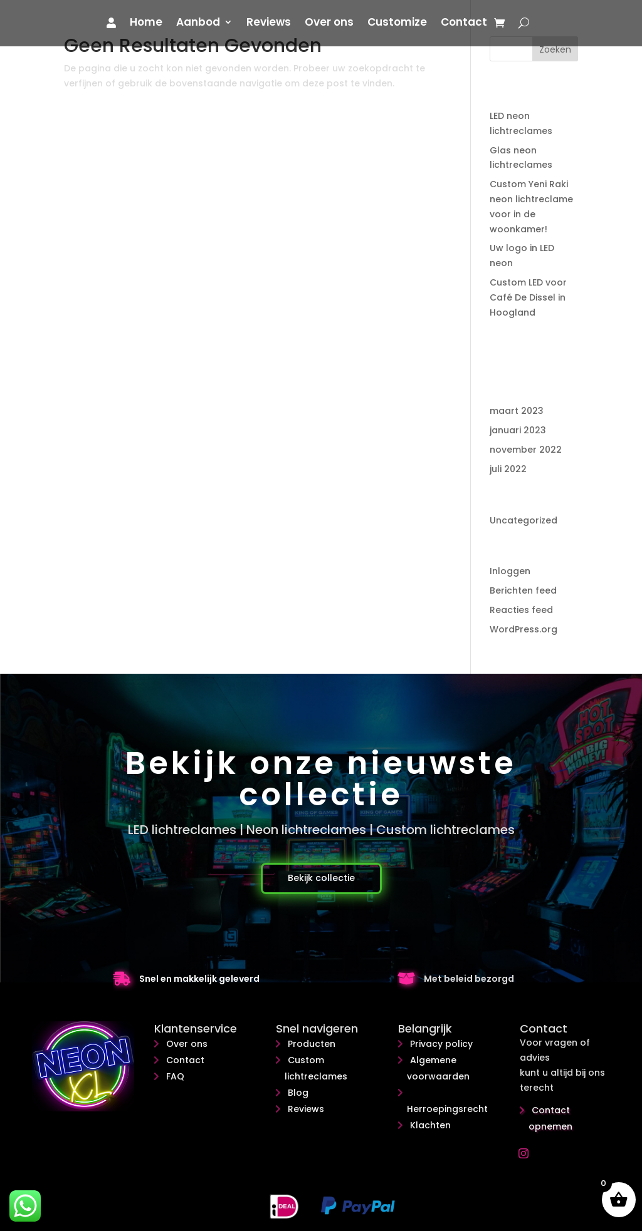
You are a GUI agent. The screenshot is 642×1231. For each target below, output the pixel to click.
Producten (311, 1044)
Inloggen (510, 571)
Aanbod (198, 23)
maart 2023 (517, 410)
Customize (397, 23)
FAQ (175, 1076)
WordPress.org (523, 629)
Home (146, 23)
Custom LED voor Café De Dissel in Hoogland (528, 297)
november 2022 (526, 449)
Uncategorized (523, 520)
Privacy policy (441, 1044)
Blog (298, 1092)
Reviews (268, 23)
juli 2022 (508, 469)
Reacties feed (521, 610)
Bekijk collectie (321, 878)
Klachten (430, 1125)
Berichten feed (523, 590)
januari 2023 (518, 430)
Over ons (329, 23)
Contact (464, 23)
